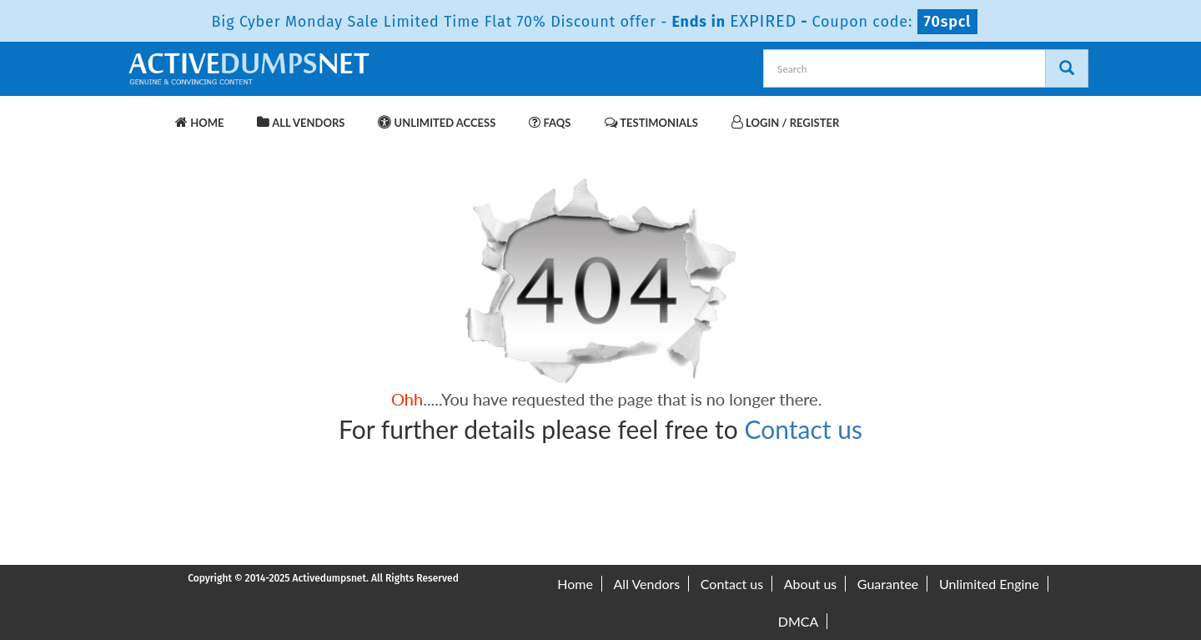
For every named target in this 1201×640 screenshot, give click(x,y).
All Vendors (300, 122)
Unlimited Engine (989, 584)
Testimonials (651, 122)
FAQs (549, 122)
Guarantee (887, 584)
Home (199, 122)
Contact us (803, 429)
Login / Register (785, 122)
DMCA (798, 621)
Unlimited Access (436, 122)
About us (810, 584)
